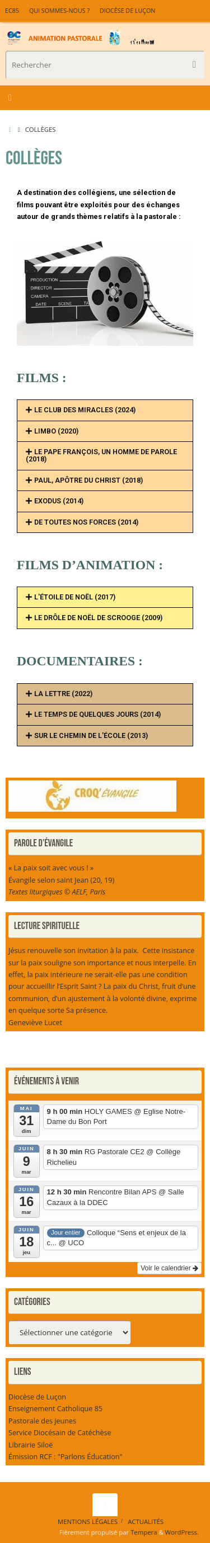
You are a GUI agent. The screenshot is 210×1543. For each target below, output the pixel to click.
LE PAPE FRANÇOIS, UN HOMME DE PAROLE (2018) (101, 455)
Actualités (146, 1521)
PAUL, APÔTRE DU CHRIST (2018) (88, 480)
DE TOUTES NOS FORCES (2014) (86, 522)
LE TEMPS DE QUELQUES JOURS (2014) (97, 714)
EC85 (12, 11)
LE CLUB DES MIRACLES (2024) (85, 410)
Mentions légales (88, 1521)
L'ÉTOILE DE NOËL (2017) (74, 597)
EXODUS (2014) (58, 501)
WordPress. (182, 1532)
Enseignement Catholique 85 (55, 1408)
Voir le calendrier (169, 1268)
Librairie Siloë (30, 1445)
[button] (105, 410)
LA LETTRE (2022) (63, 693)
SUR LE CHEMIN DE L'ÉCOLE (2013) (91, 735)
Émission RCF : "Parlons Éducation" (65, 1456)
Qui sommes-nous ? (59, 11)
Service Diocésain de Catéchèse (59, 1432)
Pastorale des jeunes (42, 1421)
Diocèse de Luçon (127, 11)
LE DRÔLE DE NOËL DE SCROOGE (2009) (98, 617)
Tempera (143, 1532)
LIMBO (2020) (56, 431)
